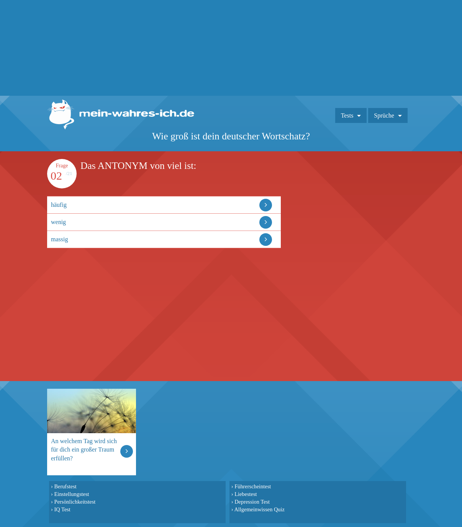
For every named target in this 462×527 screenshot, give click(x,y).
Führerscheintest (252, 486)
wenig (58, 222)
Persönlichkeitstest (74, 502)
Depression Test (252, 502)
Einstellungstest (71, 494)
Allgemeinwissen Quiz (259, 509)
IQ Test (62, 509)
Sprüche (384, 115)
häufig (59, 204)
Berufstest (65, 486)
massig (59, 239)
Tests (347, 115)
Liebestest (245, 494)
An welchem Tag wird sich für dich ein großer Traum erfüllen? (84, 449)
